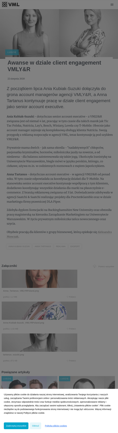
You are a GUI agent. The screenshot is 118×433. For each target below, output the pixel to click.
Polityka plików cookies (56, 426)
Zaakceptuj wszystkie (16, 426)
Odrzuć (35, 426)
